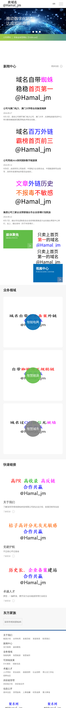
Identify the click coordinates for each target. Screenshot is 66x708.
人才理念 (7, 651)
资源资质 (36, 618)
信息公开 (7, 667)
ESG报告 (6, 643)
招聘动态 (7, 654)
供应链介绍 (8, 663)
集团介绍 (7, 618)
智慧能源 (17, 634)
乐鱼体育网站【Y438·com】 (25, 44)
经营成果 (36, 671)
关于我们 (7, 614)
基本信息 (7, 671)
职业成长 (17, 651)
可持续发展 (9, 639)
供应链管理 (9, 659)
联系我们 (46, 618)
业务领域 (7, 630)
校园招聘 (26, 651)
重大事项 (46, 671)
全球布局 (17, 618)
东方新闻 (7, 626)
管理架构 (17, 671)
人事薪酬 (26, 671)
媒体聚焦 (17, 626)
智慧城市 (26, 634)
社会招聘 (36, 651)
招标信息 (16, 643)
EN (54, 4)
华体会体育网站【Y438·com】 (26, 37)
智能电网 (7, 634)
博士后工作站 (48, 651)
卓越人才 (7, 647)
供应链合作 (19, 663)
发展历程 (26, 618)
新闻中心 (7, 622)
